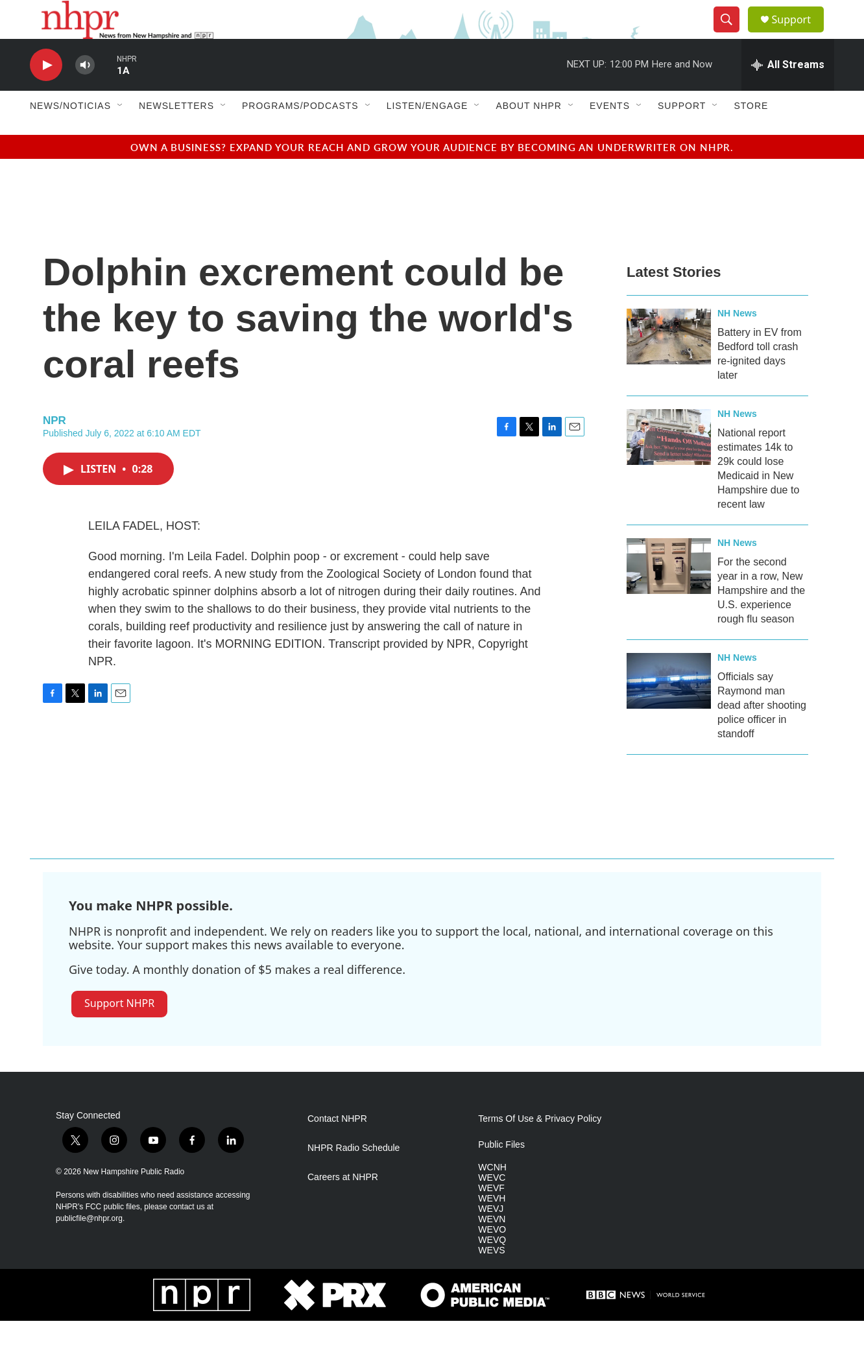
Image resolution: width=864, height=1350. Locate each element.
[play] (46, 94)
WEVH (491, 1228)
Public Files (501, 1174)
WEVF (491, 1217)
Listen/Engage (427, 135)
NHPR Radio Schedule (353, 1177)
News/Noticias (70, 135)
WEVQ (492, 1269)
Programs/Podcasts (300, 135)
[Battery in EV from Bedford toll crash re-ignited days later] (669, 366)
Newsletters (176, 135)
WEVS (491, 1280)
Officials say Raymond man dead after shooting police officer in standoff (761, 734)
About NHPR (529, 135)
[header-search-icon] (732, 34)
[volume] (85, 94)
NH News (737, 342)
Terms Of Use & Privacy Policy (539, 1148)
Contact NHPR (337, 1148)
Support (799, 34)
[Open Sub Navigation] (120, 135)
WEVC (491, 1207)
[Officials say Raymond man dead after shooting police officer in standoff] (669, 710)
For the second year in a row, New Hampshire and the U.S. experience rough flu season (761, 620)
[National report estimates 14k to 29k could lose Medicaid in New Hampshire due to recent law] (669, 466)
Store (751, 135)
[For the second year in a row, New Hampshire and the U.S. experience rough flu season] (669, 595)
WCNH (492, 1197)
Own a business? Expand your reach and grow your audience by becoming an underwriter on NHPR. (432, 176)
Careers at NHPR (342, 1206)
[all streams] (787, 94)
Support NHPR (119, 1032)
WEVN (491, 1248)
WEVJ (490, 1238)
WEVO (492, 1259)
